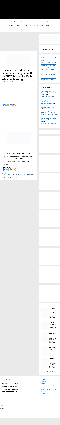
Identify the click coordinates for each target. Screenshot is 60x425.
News (10, 21)
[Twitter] (6, 105)
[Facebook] (4, 105)
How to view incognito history (48, 123)
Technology (37, 21)
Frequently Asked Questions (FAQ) (16, 29)
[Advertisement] (31, 9)
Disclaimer (43, 383)
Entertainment (29, 22)
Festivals (20, 25)
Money (15, 21)
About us (43, 379)
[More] (15, 105)
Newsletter (43, 391)
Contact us (43, 381)
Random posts (27, 25)
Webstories (35, 25)
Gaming (42, 25)
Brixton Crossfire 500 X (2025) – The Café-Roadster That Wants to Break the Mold (49, 59)
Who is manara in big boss (47, 103)
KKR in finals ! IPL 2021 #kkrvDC (10, 177)
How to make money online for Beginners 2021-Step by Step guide (48, 119)
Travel (48, 21)
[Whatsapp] (8, 105)
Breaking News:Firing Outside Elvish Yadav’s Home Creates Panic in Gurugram (48, 74)
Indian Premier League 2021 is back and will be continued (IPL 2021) (48, 92)
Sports (48, 25)
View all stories (49, 371)
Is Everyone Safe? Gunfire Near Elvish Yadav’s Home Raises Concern (48, 69)
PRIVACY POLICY (45, 393)
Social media (12, 25)
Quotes (43, 21)
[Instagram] (11, 105)
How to (20, 21)
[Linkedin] (13, 105)
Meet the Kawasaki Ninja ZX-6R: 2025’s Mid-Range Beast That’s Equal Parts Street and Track (49, 64)
